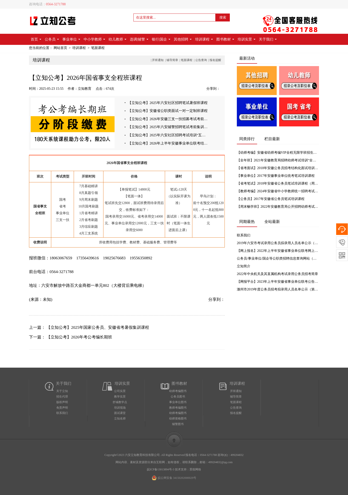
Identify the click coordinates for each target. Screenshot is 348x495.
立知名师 (120, 418)
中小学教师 (94, 39)
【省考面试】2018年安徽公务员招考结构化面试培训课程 (278, 168)
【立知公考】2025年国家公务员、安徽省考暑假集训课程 (97, 327)
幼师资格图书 (178, 418)
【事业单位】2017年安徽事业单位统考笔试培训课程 (276, 176)
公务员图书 (178, 396)
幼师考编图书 (178, 391)
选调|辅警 (139, 39)
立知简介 (243, 266)
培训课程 (204, 39)
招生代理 (62, 396)
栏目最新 (272, 139)
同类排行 (247, 139)
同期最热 (247, 222)
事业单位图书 (178, 402)
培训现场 (120, 407)
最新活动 (247, 58)
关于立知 (62, 391)
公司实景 (120, 391)
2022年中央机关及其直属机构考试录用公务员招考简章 (277, 274)
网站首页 (60, 48)
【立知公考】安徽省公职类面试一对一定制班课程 (168, 111)
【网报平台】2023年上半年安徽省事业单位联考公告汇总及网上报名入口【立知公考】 (278, 281)
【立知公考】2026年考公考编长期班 (79, 337)
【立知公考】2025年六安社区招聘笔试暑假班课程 (168, 103)
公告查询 (201, 60)
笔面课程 (98, 48)
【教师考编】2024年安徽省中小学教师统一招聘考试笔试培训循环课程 (278, 191)
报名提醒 (215, 60)
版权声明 (62, 402)
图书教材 (225, 39)
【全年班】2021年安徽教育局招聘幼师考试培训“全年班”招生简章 (278, 160)
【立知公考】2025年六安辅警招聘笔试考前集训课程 (168, 127)
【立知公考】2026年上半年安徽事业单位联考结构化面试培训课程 (168, 144)
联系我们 (243, 235)
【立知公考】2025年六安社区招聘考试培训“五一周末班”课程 (168, 136)
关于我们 (268, 39)
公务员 (52, 39)
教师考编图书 (178, 407)
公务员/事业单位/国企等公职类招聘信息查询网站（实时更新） (278, 258)
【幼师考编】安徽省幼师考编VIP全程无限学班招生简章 (278, 152)
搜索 (222, 17)
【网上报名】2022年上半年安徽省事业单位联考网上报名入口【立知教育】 (278, 251)
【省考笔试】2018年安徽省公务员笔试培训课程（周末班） (278, 183)
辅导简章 (172, 60)
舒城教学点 (120, 402)
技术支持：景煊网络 (188, 469)
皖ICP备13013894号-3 (160, 469)
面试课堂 (120, 413)
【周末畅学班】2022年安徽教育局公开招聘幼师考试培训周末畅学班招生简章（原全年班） (278, 206)
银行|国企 (161, 39)
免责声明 (62, 407)
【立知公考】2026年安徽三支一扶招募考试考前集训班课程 (168, 119)
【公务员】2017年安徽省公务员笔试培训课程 (270, 199)
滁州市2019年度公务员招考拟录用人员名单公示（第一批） (278, 289)
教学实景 (120, 396)
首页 (36, 39)
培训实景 (246, 39)
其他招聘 (183, 39)
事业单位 (71, 39)
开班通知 (158, 60)
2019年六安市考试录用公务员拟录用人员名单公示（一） (278, 243)
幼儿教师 (117, 39)
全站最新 (272, 222)
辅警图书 (178, 424)
